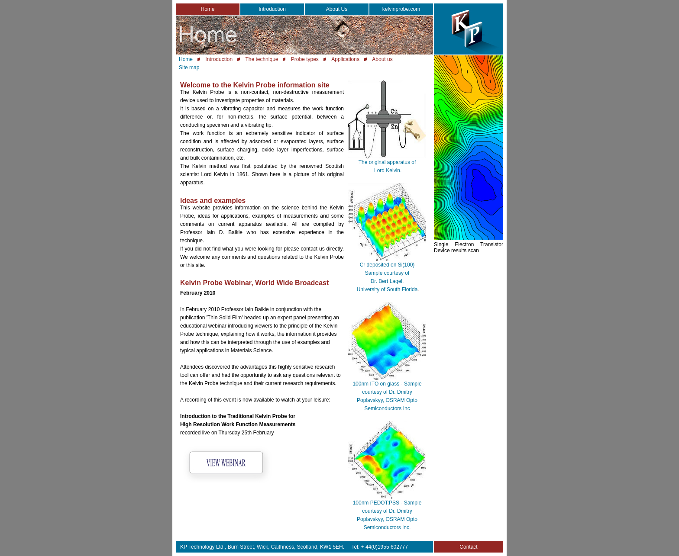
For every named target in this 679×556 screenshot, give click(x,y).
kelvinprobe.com (401, 9)
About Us (336, 9)
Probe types (305, 59)
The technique (261, 59)
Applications (345, 59)
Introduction (272, 9)
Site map (189, 67)
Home (207, 9)
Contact (468, 547)
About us (382, 59)
